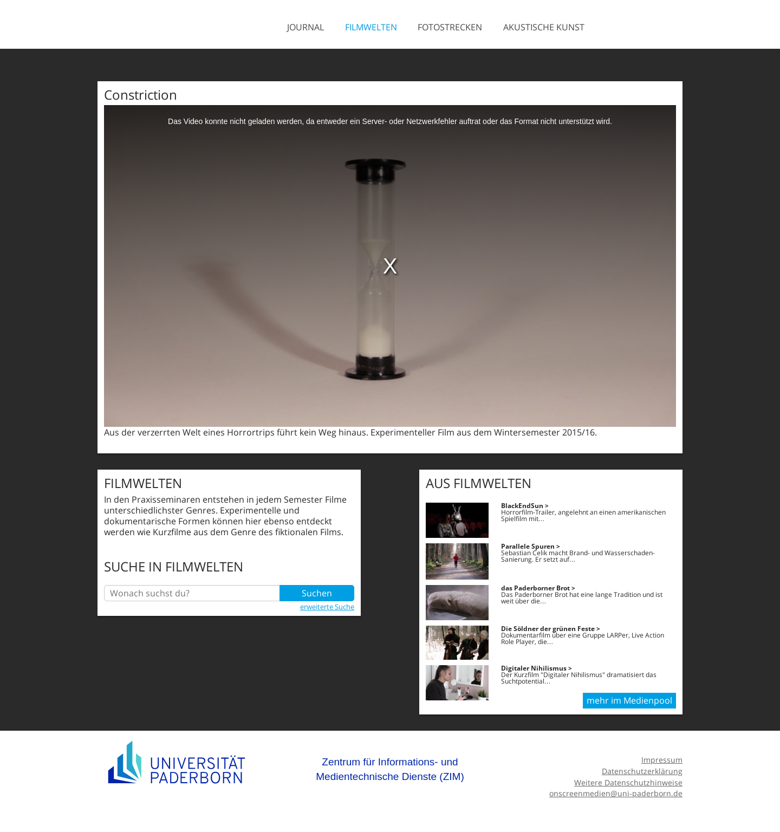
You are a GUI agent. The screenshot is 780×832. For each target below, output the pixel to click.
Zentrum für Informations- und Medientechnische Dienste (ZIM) (390, 769)
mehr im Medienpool (629, 700)
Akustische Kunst (543, 27)
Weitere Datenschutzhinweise (628, 782)
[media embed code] (390, 266)
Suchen (317, 593)
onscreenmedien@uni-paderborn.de (615, 793)
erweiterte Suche (327, 607)
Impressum (661, 760)
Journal (305, 27)
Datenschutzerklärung (642, 771)
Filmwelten (371, 27)
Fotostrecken (450, 27)
